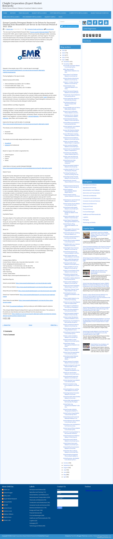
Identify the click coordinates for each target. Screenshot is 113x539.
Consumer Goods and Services (35, 29)
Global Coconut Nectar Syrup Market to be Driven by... (71, 271)
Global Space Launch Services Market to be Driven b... (71, 200)
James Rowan (8, 508)
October (66, 463)
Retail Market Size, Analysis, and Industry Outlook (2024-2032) (100, 344)
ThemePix (73, 536)
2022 (63, 57)
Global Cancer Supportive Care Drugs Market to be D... (71, 329)
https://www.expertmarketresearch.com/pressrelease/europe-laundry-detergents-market (27, 168)
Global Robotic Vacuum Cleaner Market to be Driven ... (71, 182)
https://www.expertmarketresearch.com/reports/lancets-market (33, 283)
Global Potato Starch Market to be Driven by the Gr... (71, 95)
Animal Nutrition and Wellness (91, 190)
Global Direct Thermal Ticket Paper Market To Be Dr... (71, 290)
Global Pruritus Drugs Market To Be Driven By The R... (71, 413)
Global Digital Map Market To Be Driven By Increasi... (71, 99)
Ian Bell (6, 505)
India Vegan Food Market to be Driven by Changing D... (71, 306)
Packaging (86, 220)
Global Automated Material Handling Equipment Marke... (70, 357)
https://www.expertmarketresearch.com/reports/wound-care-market (37, 291)
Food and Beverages (88, 211)
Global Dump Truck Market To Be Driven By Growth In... (71, 321)
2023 (63, 55)
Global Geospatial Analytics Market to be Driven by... (71, 166)
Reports (13, 13)
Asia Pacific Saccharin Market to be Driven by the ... (71, 66)
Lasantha (89, 536)
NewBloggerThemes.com (104, 537)
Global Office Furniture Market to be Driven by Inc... (71, 241)
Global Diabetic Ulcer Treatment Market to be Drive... (70, 87)
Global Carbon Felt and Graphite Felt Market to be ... (71, 369)
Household (8, 143)
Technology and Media (89, 222)
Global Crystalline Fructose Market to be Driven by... (70, 267)
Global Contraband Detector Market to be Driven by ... (71, 325)
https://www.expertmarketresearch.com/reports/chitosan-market (34, 287)
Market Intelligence (39, 13)
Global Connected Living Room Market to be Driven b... (71, 385)
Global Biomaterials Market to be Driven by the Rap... (71, 237)
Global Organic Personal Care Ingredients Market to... (71, 229)
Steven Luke (9, 29)
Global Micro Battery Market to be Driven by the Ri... (71, 278)
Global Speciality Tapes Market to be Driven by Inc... (71, 263)
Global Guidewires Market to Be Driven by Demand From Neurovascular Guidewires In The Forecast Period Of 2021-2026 (97, 248)
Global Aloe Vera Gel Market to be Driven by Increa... (71, 425)
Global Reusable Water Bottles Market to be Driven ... (71, 397)
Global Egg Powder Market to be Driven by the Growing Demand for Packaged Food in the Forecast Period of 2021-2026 (95, 333)
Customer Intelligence (58, 13)
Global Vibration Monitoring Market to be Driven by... (70, 79)
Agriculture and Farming (89, 187)
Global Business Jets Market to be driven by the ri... (71, 459)
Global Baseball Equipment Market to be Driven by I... (70, 377)
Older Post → (54, 325)
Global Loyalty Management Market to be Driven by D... (71, 259)
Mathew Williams (8, 514)
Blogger (46, 536)
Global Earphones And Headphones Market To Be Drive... (71, 294)
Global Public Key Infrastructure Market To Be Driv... (71, 405)
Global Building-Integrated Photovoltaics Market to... (71, 455)
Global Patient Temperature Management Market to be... (71, 220)
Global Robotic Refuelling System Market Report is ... (71, 153)
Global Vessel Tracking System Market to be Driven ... (71, 196)
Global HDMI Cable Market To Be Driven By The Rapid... (71, 401)
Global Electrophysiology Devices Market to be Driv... (71, 252)
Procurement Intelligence (32, 17)
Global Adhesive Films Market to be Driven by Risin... (71, 421)
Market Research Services (100, 13)
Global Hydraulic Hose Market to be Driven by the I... (71, 127)
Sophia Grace (7, 517)
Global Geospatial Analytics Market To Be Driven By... (71, 314)
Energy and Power (88, 206)
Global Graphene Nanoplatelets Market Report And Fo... (70, 191)
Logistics (85, 217)
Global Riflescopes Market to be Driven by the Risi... (71, 123)
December (66, 61)
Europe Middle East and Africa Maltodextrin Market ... (71, 108)
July (65, 470)
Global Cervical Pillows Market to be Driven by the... (71, 428)
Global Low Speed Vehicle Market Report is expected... (71, 142)
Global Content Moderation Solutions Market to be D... (71, 317)
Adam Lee (6, 489)
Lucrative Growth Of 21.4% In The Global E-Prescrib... (71, 170)
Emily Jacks (7, 495)
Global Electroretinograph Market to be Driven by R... (71, 208)
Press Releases (24, 13)
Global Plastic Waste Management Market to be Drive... (71, 345)
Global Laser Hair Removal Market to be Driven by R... (71, 157)
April (65, 477)
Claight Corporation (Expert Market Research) (22, 4)
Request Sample (50, 17)
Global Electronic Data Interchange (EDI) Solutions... (69, 162)
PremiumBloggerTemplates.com (102, 536)
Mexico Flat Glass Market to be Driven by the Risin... (71, 310)
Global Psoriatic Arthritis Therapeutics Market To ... (71, 410)
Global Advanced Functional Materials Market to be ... (71, 417)
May (65, 474)
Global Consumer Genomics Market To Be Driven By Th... (71, 186)
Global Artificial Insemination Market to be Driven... (71, 447)
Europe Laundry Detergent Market (39, 32)
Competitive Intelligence (78, 13)
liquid (45, 97)
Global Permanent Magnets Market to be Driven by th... (71, 91)
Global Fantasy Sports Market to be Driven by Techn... (71, 204)
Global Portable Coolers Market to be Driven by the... (71, 340)
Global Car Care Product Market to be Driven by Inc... (71, 373)
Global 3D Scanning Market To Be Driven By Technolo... (71, 432)
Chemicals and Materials (89, 195)
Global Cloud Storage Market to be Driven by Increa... (71, 353)
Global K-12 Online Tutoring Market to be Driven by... (70, 82)
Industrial (7, 145)
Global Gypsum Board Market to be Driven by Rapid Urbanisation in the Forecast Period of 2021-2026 (97, 259)
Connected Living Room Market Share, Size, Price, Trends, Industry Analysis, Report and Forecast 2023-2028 (100, 234)
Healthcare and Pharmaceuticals (92, 214)
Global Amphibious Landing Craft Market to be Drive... (71, 389)
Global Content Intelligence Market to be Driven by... (70, 282)
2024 (63, 53)
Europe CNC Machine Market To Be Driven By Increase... (71, 130)
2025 (63, 50)
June (65, 472)
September (67, 465)
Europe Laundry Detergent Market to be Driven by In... (71, 145)
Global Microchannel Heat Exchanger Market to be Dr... (71, 275)
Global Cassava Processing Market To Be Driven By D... (71, 362)
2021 (63, 59)
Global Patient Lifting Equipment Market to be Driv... (70, 225)
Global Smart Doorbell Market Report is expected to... (71, 149)
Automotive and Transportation (91, 193)
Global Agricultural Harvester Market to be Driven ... (71, 393)
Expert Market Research (10, 499)
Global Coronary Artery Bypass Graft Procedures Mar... (71, 302)
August (66, 467)
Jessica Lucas (8, 511)
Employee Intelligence (11, 17)
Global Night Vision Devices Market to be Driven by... (71, 248)
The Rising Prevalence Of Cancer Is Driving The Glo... (71, 173)
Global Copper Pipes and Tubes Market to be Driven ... (71, 256)
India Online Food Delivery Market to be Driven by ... (70, 75)
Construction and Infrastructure (91, 198)
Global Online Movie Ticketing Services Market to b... (71, 233)
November (66, 64)
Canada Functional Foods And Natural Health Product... (71, 365)
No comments (50, 29)
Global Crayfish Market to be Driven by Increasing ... (71, 299)
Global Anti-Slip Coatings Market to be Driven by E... (71, 451)
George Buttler (8, 502)
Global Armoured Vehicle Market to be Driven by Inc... (71, 440)
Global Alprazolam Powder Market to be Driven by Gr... (71, 177)
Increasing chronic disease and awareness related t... (71, 115)
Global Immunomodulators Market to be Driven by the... (71, 138)
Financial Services (88, 209)
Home (5, 13)
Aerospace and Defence (89, 185)
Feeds (60, 17)
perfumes (5, 118)
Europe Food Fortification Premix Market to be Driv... (71, 112)
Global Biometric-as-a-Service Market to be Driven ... (71, 244)
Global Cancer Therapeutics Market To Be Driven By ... (70, 349)
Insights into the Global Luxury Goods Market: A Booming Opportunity (99, 272)
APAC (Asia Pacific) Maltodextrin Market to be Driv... (71, 71)
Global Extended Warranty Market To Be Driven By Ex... (71, 119)
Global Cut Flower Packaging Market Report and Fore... (71, 286)
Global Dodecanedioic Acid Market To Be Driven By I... (71, 217)
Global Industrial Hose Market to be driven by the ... (71, 380)
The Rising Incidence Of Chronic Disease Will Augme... (69, 104)
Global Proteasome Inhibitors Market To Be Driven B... (71, 436)
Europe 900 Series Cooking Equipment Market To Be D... (71, 134)
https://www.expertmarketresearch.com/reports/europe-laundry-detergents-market (26, 124)
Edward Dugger (8, 492)
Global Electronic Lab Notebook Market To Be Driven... (70, 212)
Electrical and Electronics (90, 203)
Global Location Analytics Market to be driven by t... (70, 336)
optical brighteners (33, 116)
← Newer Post (6, 325)
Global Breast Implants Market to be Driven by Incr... (71, 332)
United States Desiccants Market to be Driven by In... (71, 444)
